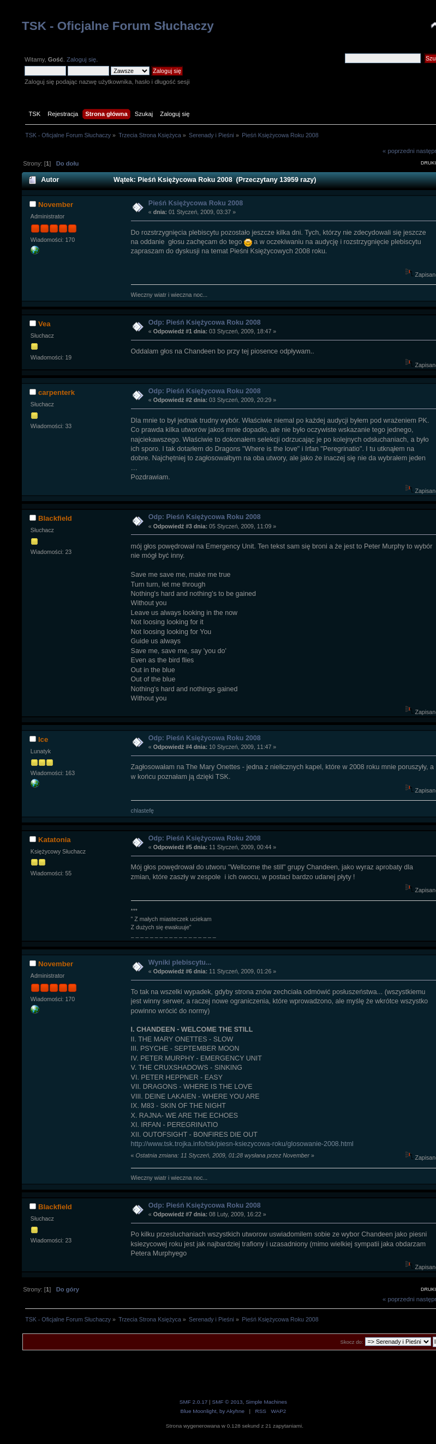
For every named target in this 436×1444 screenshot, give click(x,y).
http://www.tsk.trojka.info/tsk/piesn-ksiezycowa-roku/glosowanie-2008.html (242, 1144)
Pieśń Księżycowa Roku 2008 (195, 203)
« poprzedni (399, 151)
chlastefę (142, 810)
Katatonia (54, 840)
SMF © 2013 (227, 1402)
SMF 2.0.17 (194, 1402)
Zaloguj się (81, 59)
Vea (44, 324)
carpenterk (56, 392)
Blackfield (55, 518)
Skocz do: (352, 1342)
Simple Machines (266, 1402)
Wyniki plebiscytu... (179, 962)
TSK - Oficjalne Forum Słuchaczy (118, 26)
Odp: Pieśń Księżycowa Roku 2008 (204, 322)
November (55, 204)
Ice (43, 739)
